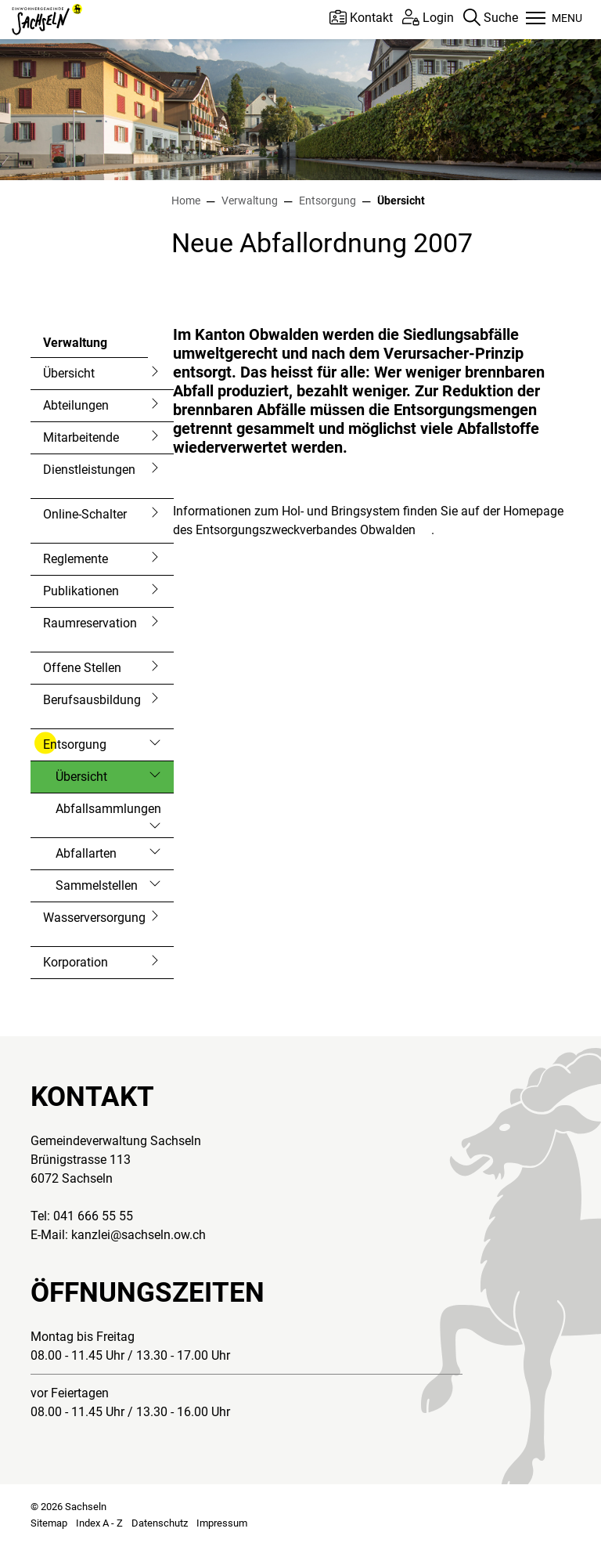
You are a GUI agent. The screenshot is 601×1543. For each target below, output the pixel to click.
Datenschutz (159, 1523)
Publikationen (81, 591)
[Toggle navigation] (554, 19)
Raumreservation (90, 623)
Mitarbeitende (81, 437)
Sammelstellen (97, 885)
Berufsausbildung (92, 699)
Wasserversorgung (94, 917)
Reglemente (75, 558)
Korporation (75, 962)
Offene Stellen (82, 667)
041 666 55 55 (93, 1216)
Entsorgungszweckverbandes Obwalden (313, 529)
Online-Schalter (85, 514)
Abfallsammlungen (108, 808)
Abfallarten (86, 853)
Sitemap (49, 1523)
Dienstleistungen (89, 469)
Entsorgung (74, 744)
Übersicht (69, 373)
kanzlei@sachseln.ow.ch (138, 1234)
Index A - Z (99, 1523)
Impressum (221, 1523)
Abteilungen (76, 405)
